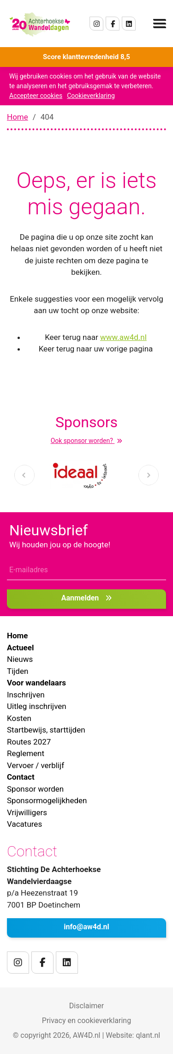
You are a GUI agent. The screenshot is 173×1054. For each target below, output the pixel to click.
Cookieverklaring (91, 95)
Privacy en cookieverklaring (86, 1020)
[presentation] (24, 475)
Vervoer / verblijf (35, 765)
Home (17, 116)
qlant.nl (148, 1035)
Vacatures (24, 824)
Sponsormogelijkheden (47, 800)
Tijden (17, 671)
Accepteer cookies (35, 95)
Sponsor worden (35, 789)
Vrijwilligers (27, 812)
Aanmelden (86, 598)
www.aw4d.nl (123, 337)
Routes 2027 (29, 741)
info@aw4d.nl (86, 926)
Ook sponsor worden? (87, 440)
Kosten (19, 718)
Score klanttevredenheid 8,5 (86, 57)
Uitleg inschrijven (36, 706)
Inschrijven (26, 694)
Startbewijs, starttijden (46, 729)
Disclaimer (86, 1005)
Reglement (25, 753)
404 (47, 116)
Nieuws (20, 659)
